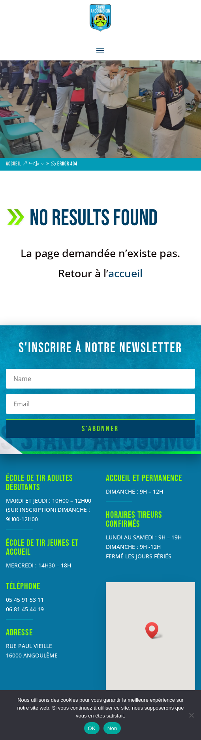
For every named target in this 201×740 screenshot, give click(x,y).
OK (92, 728)
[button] (154, 630)
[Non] (191, 715)
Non (112, 728)
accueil (125, 273)
